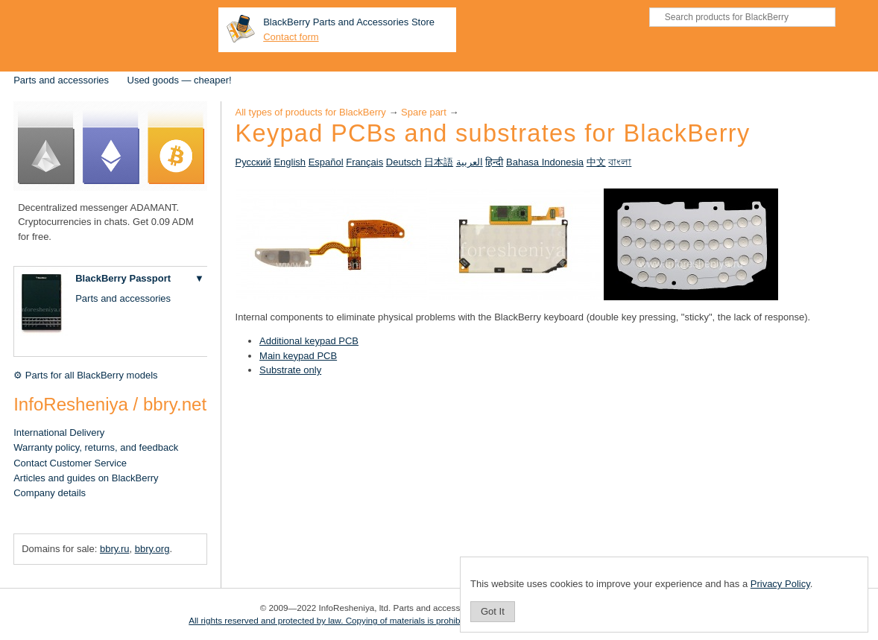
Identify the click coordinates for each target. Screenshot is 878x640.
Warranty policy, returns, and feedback (95, 447)
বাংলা (619, 162)
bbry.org (152, 548)
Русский (253, 162)
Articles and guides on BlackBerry (85, 478)
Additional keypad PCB (309, 340)
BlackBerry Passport (123, 278)
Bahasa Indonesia (545, 162)
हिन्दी (494, 162)
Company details (49, 492)
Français (364, 162)
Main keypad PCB (298, 355)
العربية (469, 162)
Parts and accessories (61, 80)
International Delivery (58, 432)
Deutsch (404, 162)
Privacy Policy (780, 583)
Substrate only (290, 370)
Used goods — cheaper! (179, 80)
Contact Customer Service (70, 463)
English (290, 162)
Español (326, 162)
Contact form (290, 36)
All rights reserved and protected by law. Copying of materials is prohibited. (333, 620)
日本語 (438, 162)
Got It (493, 611)
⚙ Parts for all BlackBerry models (85, 375)
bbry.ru (115, 548)
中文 (596, 162)
